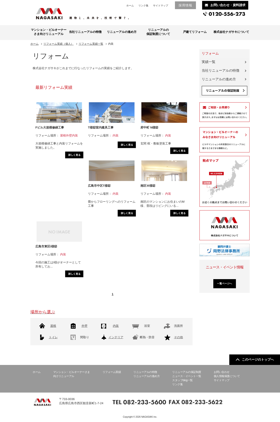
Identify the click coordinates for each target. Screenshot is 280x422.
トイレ (53, 337)
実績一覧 (208, 62)
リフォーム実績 (112, 372)
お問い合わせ (222, 372)
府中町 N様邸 (149, 127)
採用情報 (185, 5)
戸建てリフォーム (195, 32)
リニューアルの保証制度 (186, 372)
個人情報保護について (227, 376)
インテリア (115, 337)
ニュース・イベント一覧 (186, 376)
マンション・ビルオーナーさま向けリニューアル (48, 32)
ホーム (130, 5)
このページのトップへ (255, 359)
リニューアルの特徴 (145, 372)
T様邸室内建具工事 (101, 127)
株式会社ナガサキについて (231, 32)
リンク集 (143, 5)
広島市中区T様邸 (99, 185)
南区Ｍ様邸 (147, 185)
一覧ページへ (224, 283)
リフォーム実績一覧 (91, 43)
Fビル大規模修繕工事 (49, 127)
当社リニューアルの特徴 (85, 32)
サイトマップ (160, 5)
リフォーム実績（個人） (58, 43)
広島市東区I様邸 (46, 246)
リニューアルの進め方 (122, 32)
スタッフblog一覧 (182, 380)
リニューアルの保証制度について (158, 32)
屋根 (53, 326)
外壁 (84, 326)
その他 (178, 337)
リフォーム (210, 53)
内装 (116, 326)
